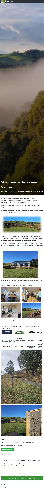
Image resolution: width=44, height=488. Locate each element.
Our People (4, 487)
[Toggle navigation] (40, 1)
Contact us (4, 320)
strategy (10, 240)
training (40, 238)
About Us (4, 484)
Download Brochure (7, 449)
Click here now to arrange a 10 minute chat (22, 478)
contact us (7, 445)
